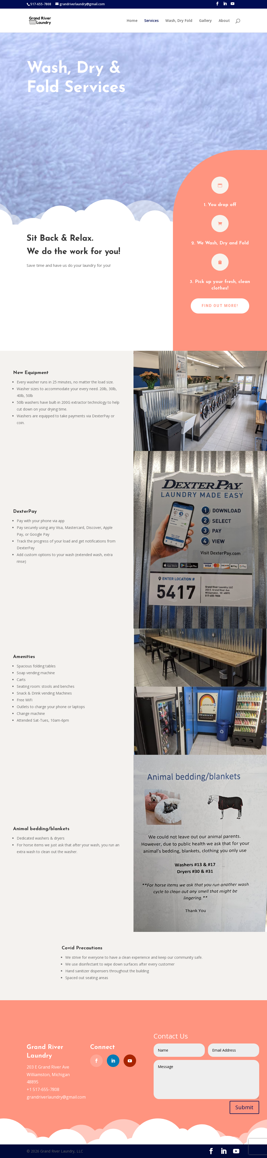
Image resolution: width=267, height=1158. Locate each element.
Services (151, 21)
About (224, 21)
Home (132, 21)
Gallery (205, 21)
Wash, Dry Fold (178, 21)
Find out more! (220, 306)
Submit (244, 1107)
